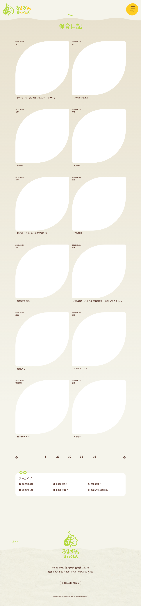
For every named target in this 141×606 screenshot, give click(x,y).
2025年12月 (62, 490)
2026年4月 (27, 484)
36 (95, 457)
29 (58, 457)
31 (81, 457)
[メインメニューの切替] (132, 9)
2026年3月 (61, 484)
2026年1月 (27, 490)
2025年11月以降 (99, 490)
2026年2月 (96, 484)
